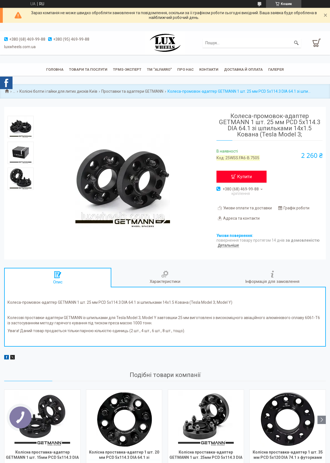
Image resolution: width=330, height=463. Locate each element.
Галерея (276, 69)
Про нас (185, 69)
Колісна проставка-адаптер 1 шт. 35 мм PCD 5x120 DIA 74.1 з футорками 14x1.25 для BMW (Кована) (288, 455)
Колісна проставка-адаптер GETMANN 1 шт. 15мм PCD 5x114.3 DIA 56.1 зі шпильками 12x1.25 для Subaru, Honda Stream (42, 455)
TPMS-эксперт (127, 69)
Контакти (208, 69)
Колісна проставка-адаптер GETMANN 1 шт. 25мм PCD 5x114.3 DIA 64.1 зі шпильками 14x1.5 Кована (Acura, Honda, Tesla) (205, 455)
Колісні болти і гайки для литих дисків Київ (58, 91)
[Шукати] (296, 42)
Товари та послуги (88, 69)
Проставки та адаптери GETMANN (132, 91)
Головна (54, 69)
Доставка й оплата (243, 69)
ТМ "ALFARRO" (159, 69)
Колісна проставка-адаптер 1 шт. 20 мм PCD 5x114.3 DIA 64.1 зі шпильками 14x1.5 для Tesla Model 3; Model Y (124, 455)
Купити (244, 176)
